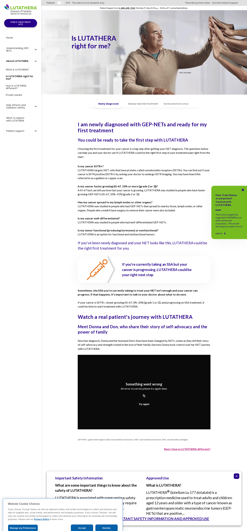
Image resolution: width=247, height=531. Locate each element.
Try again (144, 404)
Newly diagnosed (108, 104)
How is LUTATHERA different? (16, 87)
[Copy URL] (144, 396)
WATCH (219, 233)
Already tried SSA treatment (143, 103)
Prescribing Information (197, 3)
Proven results (14, 95)
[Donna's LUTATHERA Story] (229, 212)
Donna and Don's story (176, 103)
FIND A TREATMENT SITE (20, 23)
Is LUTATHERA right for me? (19, 78)
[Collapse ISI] (236, 476)
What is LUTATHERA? (17, 69)
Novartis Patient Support (225, 3)
